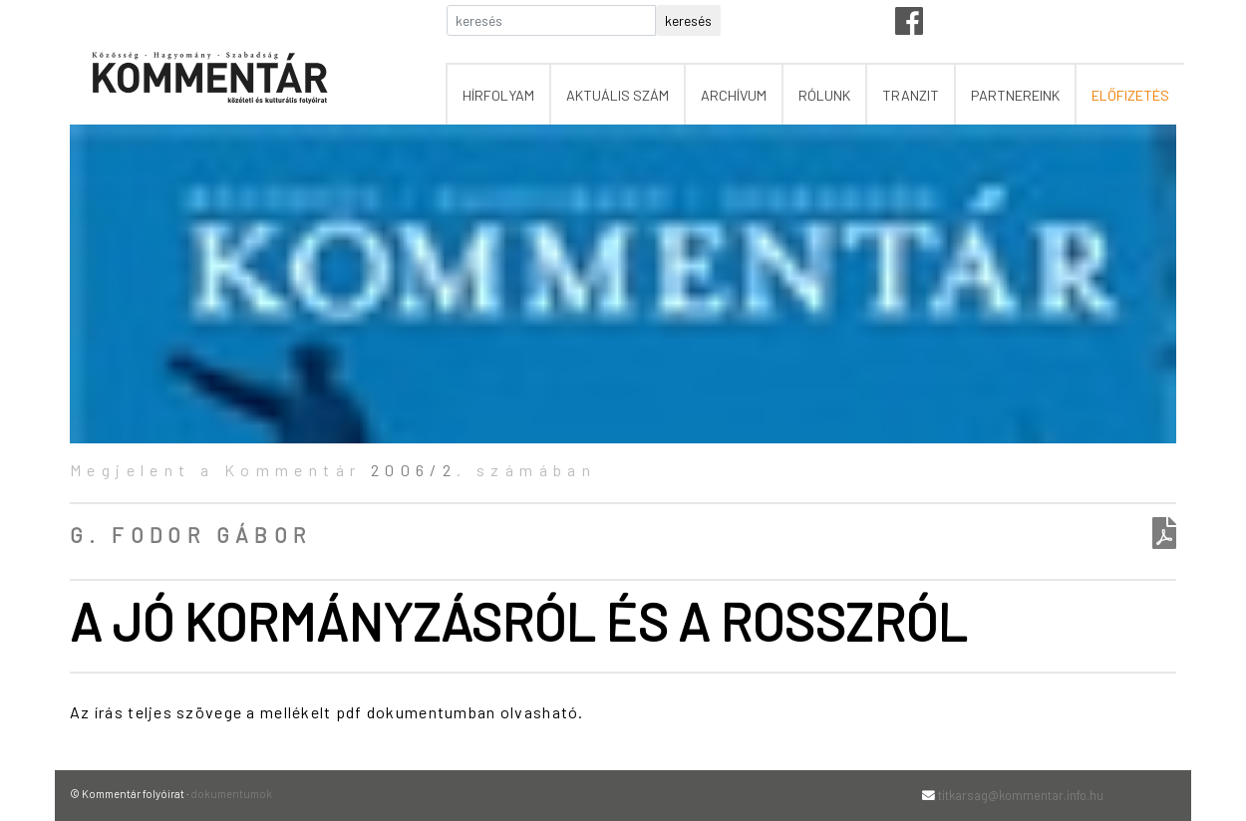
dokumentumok (231, 793)
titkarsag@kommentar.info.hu (1020, 795)
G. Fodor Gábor (191, 534)
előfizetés (1130, 95)
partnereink (1015, 95)
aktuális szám (617, 95)
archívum (734, 95)
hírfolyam (498, 95)
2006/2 (414, 469)
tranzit (910, 95)
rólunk (824, 95)
